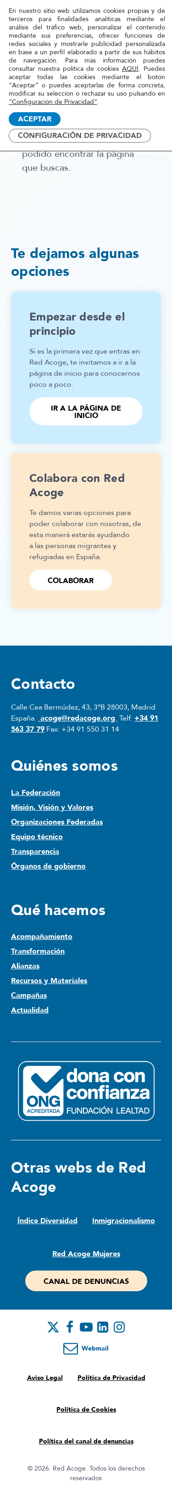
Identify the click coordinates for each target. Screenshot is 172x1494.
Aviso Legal (45, 1378)
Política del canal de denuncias (86, 1441)
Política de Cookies (86, 1409)
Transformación (38, 951)
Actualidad (30, 1010)
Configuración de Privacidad (80, 136)
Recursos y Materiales (49, 981)
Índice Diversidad (47, 1221)
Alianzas (25, 966)
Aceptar (34, 119)
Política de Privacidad (111, 1378)
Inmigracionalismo (123, 1221)
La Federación (35, 793)
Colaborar (71, 581)
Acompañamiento (41, 937)
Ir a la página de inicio (86, 412)
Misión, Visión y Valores (52, 807)
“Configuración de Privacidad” (53, 102)
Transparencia (35, 852)
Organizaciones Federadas (57, 822)
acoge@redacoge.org (77, 718)
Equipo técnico (37, 837)
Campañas (29, 995)
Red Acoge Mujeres (86, 1254)
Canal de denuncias (86, 1281)
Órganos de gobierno (48, 866)
